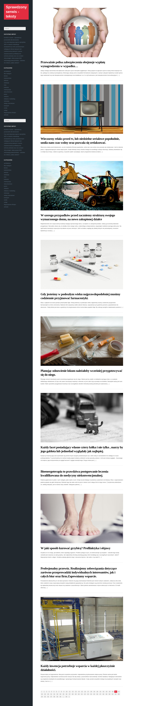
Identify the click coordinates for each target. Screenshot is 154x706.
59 (57, 696)
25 (112, 691)
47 (100, 694)
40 (78, 694)
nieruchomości (8, 92)
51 (112, 694)
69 (66, 696)
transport (6, 105)
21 (100, 691)
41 (81, 694)
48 (103, 694)
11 (69, 691)
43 (88, 694)
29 (45, 694)
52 (115, 694)
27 (118, 691)
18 (91, 691)
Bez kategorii (7, 73)
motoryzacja (7, 89)
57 (51, 696)
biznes (6, 76)
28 (42, 694)
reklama (6, 96)
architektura (7, 71)
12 (72, 691)
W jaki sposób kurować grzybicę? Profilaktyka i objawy (75, 548)
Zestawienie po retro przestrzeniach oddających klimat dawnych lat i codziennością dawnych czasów (14, 49)
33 (57, 694)
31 (51, 694)
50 (109, 694)
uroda (5, 108)
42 (85, 694)
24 (109, 691)
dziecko (6, 80)
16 (85, 691)
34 (60, 694)
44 (91, 694)
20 (97, 691)
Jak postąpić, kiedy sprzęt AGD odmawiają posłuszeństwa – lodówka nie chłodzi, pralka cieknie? (14, 60)
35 (63, 694)
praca (5, 94)
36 (66, 694)
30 (48, 694)
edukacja (6, 83)
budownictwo (7, 78)
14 (78, 691)
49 (106, 694)
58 (54, 696)
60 (60, 696)
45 (94, 694)
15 (82, 691)
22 (103, 691)
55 (45, 696)
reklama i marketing (9, 99)
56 (48, 696)
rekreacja (6, 101)
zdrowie (6, 115)
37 (69, 694)
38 (72, 694)
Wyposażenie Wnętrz (10, 112)
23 (106, 691)
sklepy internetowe (9, 103)
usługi (5, 110)
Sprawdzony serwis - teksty (16, 11)
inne (5, 85)
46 (97, 694)
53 (118, 694)
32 (54, 694)
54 (42, 696)
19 (94, 691)
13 (75, 691)
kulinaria (6, 87)
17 (88, 691)
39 (75, 694)
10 (66, 691)
